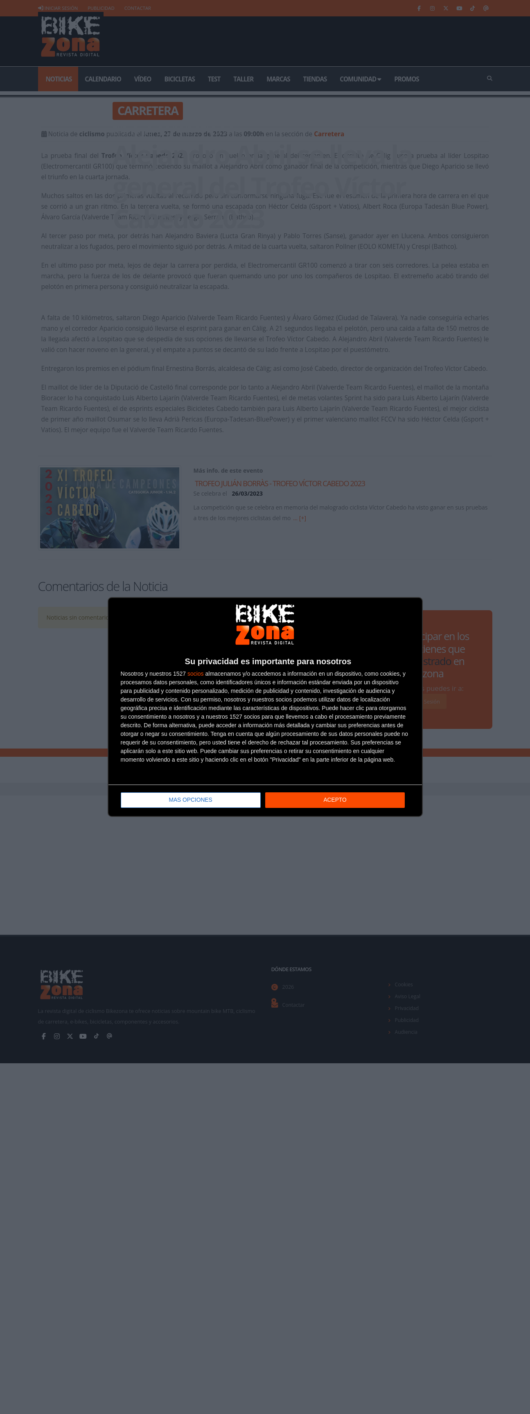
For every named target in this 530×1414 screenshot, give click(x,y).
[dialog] (265, 707)
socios (195, 674)
